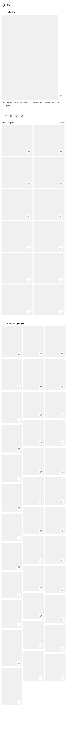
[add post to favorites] (60, 96)
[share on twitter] (22, 116)
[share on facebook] (11, 116)
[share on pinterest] (16, 116)
